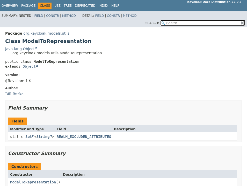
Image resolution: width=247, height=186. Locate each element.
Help (115, 5)
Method (69, 16)
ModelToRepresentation (33, 182)
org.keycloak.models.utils (46, 33)
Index (103, 5)
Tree (68, 5)
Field (38, 16)
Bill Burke (14, 94)
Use (57, 5)
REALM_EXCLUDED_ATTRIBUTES (84, 137)
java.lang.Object (20, 49)
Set (28, 137)
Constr (52, 16)
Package (28, 5)
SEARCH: (152, 23)
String (43, 137)
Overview (10, 5)
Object (29, 66)
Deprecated (85, 5)
